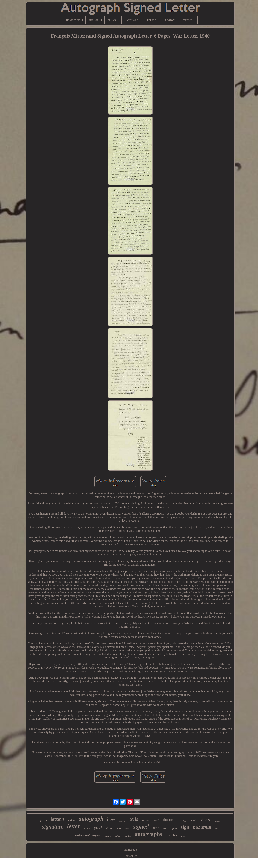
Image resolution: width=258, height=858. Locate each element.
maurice (217, 821)
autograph (91, 819)
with (156, 820)
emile (194, 820)
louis (133, 819)
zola (118, 828)
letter (73, 826)
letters (57, 819)
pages (108, 835)
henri (205, 819)
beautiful (202, 827)
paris (43, 820)
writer (71, 820)
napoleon (146, 820)
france (185, 821)
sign (185, 827)
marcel (87, 828)
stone (165, 828)
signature (52, 827)
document (171, 819)
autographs (148, 834)
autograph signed (88, 835)
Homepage (130, 849)
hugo (183, 836)
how (111, 819)
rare (127, 828)
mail (155, 828)
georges (122, 821)
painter (118, 836)
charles (171, 835)
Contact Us (130, 855)
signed (141, 826)
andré (128, 835)
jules (174, 828)
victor (108, 828)
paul (98, 827)
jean (216, 828)
